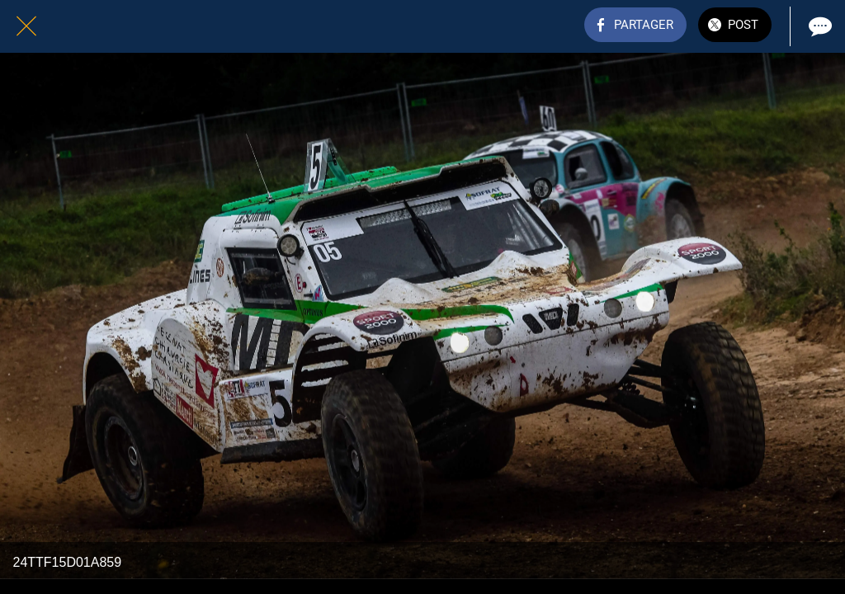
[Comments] (818, 26)
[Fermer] (26, 26)
